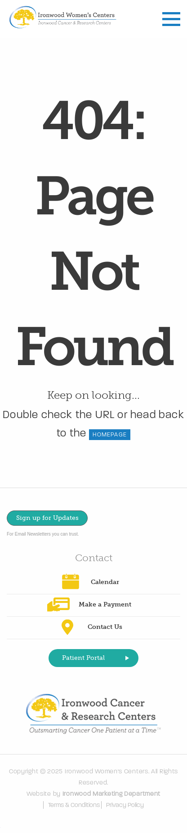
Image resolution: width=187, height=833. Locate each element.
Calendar (105, 582)
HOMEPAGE (110, 434)
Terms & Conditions (74, 805)
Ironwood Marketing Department (111, 794)
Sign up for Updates (47, 518)
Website (39, 794)
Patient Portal (83, 658)
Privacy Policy (125, 805)
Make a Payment (105, 604)
